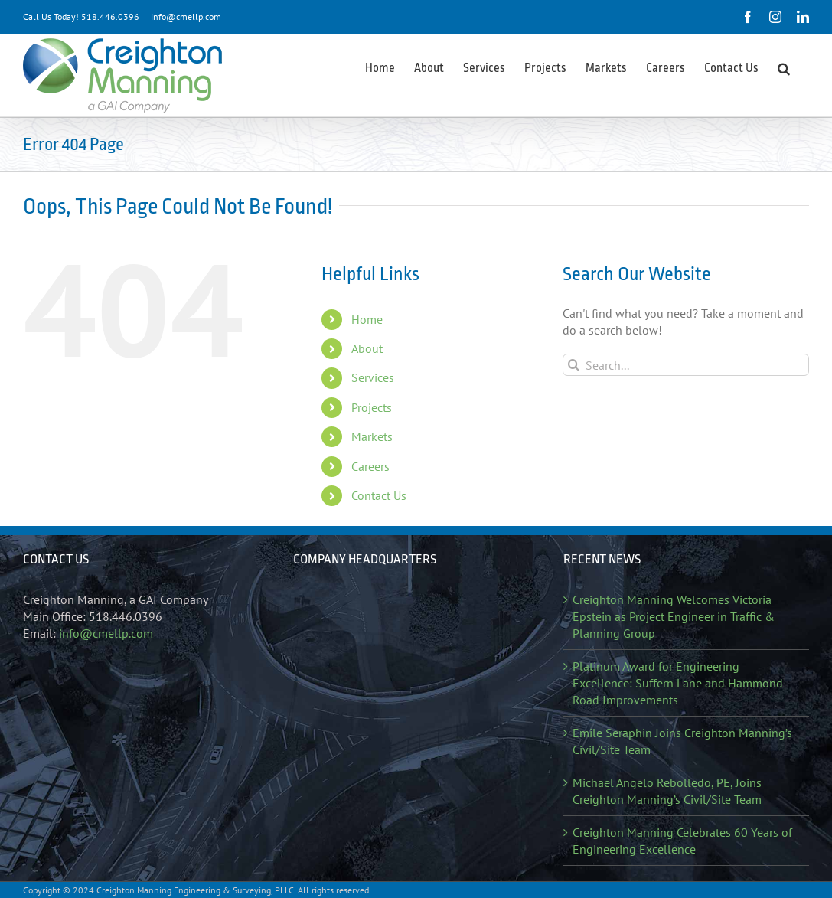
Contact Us (378, 495)
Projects (371, 407)
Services (372, 377)
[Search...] (686, 365)
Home (367, 319)
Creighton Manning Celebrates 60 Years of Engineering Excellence (682, 841)
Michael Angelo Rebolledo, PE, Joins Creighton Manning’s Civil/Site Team (667, 791)
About (367, 348)
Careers (370, 466)
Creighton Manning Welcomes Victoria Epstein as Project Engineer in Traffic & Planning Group (674, 616)
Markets (372, 436)
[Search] (574, 365)
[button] (784, 67)
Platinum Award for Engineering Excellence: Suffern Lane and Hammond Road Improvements (678, 682)
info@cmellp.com (186, 16)
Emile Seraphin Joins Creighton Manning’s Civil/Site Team (682, 741)
